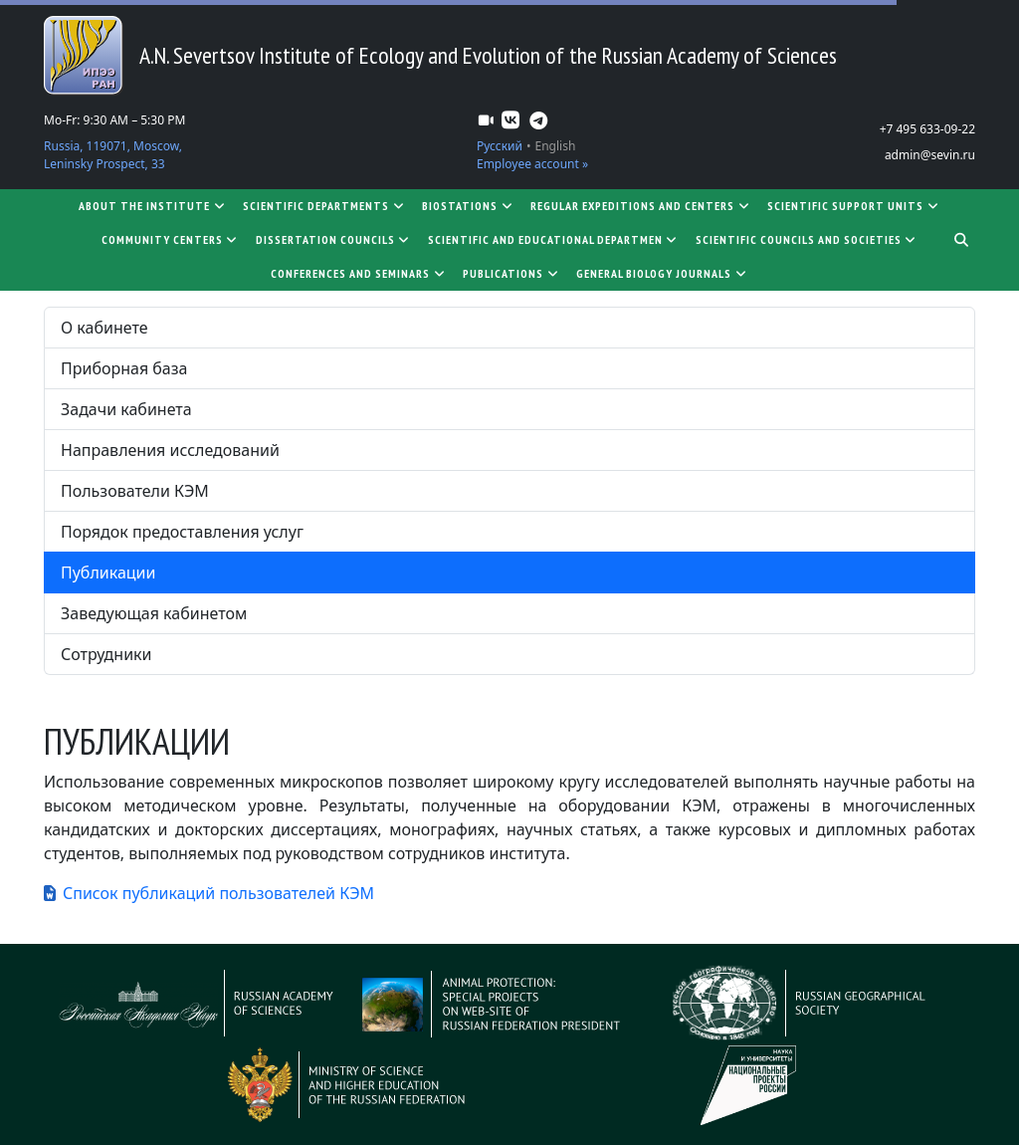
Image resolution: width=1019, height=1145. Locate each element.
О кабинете (104, 328)
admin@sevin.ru (930, 154)
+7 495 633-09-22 (927, 128)
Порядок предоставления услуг (182, 532)
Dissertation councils (334, 239)
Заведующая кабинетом (154, 613)
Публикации (108, 572)
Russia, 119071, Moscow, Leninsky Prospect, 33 (113, 154)
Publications (511, 273)
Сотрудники (106, 654)
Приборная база (124, 368)
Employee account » (532, 163)
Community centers (171, 239)
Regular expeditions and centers (640, 205)
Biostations (468, 205)
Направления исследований (170, 450)
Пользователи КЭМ (135, 491)
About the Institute (153, 205)
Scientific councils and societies (807, 239)
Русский (499, 145)
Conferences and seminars (359, 273)
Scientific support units (853, 205)
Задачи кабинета (126, 409)
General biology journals (662, 273)
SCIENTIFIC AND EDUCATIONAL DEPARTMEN (554, 239)
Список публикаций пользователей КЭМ (218, 893)
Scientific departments (324, 205)
